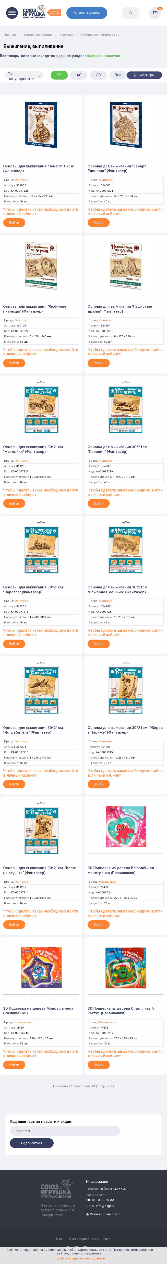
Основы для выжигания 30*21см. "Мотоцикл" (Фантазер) (33, 449)
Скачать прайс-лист (103, 1214)
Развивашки (108, 881)
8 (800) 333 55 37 (114, 1189)
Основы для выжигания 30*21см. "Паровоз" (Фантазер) (33, 589)
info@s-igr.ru (105, 1206)
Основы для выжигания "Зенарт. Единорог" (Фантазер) (117, 168)
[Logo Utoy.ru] (42, 11)
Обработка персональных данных (79, 1258)
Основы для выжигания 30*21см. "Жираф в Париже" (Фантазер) (125, 730)
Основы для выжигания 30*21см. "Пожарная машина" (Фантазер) (118, 589)
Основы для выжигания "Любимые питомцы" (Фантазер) (34, 309)
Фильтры (144, 75)
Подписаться (31, 1143)
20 (59, 75)
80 (98, 75)
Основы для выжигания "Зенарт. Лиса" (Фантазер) (38, 168)
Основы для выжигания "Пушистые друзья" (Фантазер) (120, 309)
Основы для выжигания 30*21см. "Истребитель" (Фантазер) (33, 730)
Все (118, 75)
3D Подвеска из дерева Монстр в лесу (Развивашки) (38, 1011)
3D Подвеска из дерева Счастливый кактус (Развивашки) (121, 1011)
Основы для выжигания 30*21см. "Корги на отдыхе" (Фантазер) (39, 870)
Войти (14, 223)
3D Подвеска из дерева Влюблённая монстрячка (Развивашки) (121, 870)
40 (79, 75)
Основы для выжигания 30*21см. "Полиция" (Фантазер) (118, 449)
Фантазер (21, 180)
